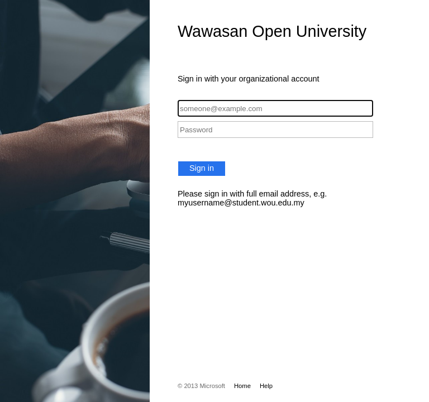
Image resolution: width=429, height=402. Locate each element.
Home (242, 385)
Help (266, 385)
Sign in (201, 168)
